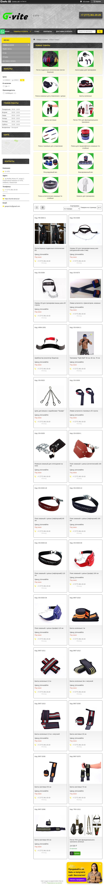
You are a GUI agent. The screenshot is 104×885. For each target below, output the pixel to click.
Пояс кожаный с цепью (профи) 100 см (84, 573)
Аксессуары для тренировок (85, 70)
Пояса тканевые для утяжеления (50, 146)
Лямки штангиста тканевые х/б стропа (84, 411)
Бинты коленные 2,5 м (43, 681)
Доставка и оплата (64, 31)
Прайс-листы (7, 49)
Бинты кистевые (50, 120)
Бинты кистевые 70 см (78, 787)
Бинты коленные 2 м (77, 628)
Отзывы (5, 57)
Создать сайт (16, 1)
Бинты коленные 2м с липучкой (81, 681)
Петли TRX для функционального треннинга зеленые (82, 841)
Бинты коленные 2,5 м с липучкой (47, 734)
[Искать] (100, 31)
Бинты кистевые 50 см (43, 787)
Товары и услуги (21, 31)
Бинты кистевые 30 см (78, 734)
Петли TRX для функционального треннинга (85, 121)
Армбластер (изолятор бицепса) (46, 358)
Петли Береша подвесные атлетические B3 (49, 249)
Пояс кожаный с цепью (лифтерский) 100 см (85, 519)
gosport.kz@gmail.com (12, 206)
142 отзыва (86, 1)
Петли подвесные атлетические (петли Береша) (50, 71)
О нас (36, 31)
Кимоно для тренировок (85, 196)
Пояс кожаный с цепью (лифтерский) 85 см (49, 519)
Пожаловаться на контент (54, 883)
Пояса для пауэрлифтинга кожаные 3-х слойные (85, 147)
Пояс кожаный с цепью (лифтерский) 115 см (50, 574)
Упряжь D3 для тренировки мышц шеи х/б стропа (50, 304)
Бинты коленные (85, 96)
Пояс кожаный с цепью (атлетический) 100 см (85, 465)
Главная (5, 31)
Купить (76, 853)
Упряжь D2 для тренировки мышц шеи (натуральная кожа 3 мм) (84, 249)
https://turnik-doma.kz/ (12, 199)
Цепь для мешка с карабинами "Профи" (49, 411)
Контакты (48, 31)
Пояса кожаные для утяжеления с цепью (50, 96)
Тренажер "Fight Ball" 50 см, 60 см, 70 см (85, 358)
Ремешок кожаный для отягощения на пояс (49, 465)
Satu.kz (61, 881)
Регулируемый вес (50, 172)
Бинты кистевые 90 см (43, 840)
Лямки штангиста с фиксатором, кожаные (85, 303)
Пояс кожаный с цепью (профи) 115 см (49, 628)
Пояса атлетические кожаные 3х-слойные (50, 197)
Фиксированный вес (85, 172)
